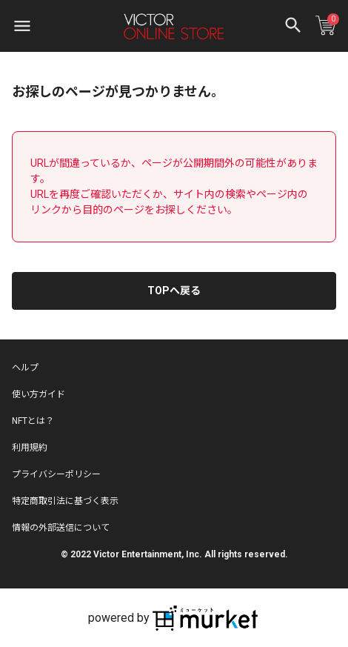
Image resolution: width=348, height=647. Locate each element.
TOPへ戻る (174, 290)
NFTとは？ (33, 421)
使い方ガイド (38, 394)
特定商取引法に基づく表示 (65, 501)
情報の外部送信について (61, 527)
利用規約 (29, 447)
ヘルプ (25, 367)
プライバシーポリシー (56, 474)
